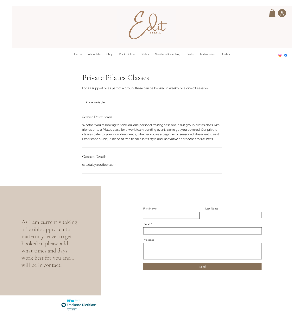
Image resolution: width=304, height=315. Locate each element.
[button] (272, 13)
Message (149, 239)
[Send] (202, 266)
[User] (282, 13)
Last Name (211, 208)
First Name (150, 208)
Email (147, 224)
